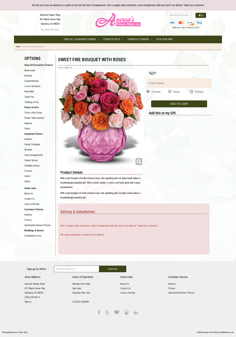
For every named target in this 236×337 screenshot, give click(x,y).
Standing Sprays (32, 165)
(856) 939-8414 (50, 29)
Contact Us (29, 198)
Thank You (29, 96)
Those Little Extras (33, 112)
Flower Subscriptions (34, 117)
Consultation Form (32, 235)
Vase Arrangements (33, 155)
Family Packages (32, 144)
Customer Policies (33, 209)
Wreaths (28, 149)
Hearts (27, 176)
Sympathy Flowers (138, 39)
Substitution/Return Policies (37, 225)
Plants (27, 128)
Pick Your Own (164, 39)
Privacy (27, 220)
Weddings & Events (34, 230)
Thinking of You (31, 102)
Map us (28, 301)
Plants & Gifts (111, 39)
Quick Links (30, 188)
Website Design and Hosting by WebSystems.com (215, 332)
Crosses (28, 170)
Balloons (28, 123)
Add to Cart (179, 103)
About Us (28, 193)
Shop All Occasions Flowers (80, 39)
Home (18, 47)
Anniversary (29, 70)
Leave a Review (31, 204)
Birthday (28, 75)
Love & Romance (32, 86)
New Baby (29, 91)
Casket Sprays (31, 160)
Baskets (28, 139)
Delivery (28, 214)
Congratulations (31, 81)
